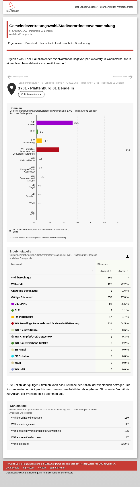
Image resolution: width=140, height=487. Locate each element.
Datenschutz (12, 467)
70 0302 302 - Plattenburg (78, 83)
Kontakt (42, 467)
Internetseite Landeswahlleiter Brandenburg (65, 43)
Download (31, 43)
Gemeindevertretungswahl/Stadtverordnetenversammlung (62, 26)
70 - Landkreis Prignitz (51, 83)
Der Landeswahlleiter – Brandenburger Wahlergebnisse (104, 6)
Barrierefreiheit (57, 467)
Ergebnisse (15, 43)
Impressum (28, 467)
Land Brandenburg (28, 83)
